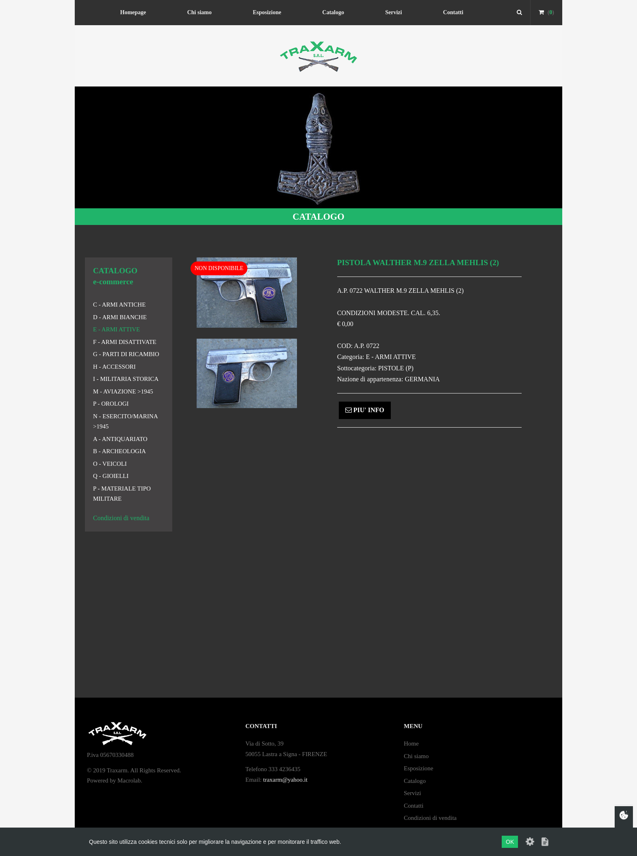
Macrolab (129, 780)
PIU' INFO (364, 409)
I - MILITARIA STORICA (125, 379)
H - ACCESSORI (114, 366)
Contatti (453, 12)
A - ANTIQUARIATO (120, 439)
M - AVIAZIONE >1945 (123, 391)
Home (411, 743)
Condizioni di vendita (121, 517)
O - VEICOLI (110, 463)
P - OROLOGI (111, 403)
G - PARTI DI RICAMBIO (126, 354)
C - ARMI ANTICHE (119, 304)
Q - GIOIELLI (110, 476)
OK (510, 842)
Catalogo (333, 12)
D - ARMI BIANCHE (120, 317)
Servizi (393, 12)
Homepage (133, 12)
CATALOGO (318, 217)
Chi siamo (199, 12)
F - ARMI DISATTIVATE (124, 342)
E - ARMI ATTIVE (116, 329)
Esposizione (267, 12)
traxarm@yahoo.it (285, 779)
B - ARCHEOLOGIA (119, 451)
